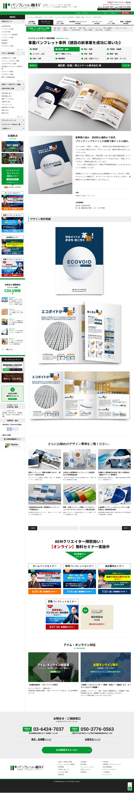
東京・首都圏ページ (41, 739)
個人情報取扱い (108, 767)
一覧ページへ (20, 49)
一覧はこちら (9, 349)
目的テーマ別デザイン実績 (11, 84)
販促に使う (5, 113)
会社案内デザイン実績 (9, 58)
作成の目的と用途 (8, 88)
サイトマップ (107, 775)
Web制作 (5, 40)
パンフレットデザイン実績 (10, 61)
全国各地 (108, 30)
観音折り (66, 30)
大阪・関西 (99, 30)
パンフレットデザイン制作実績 (64, 17)
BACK (34, 66)
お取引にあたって (63, 770)
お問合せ (126, 13)
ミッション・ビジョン (95, 13)
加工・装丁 (57, 30)
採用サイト (114, 13)
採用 (65, 28)
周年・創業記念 (108, 28)
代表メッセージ (85, 770)
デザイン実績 (48, 17)
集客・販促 (82, 28)
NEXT (125, 66)
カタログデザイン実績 (9, 63)
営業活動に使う (7, 93)
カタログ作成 (6, 32)
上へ (130, 785)
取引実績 (84, 13)
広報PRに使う (6, 102)
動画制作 (4, 43)
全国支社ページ (92, 739)
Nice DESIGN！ (76, 30)
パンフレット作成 (7, 29)
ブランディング (7, 104)
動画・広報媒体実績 (8, 77)
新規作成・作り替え (8, 107)
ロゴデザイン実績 (7, 74)
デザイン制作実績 (8, 53)
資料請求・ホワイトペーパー (112, 764)
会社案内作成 (6, 26)
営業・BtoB (57, 28)
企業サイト (106, 13)
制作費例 (61, 767)
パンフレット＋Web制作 (10, 34)
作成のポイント (7, 21)
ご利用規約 (106, 772)
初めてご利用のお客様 (65, 762)
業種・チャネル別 (7, 99)
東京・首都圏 (88, 30)
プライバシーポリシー (110, 770)
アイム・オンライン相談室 (66, 764)
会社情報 (78, 13)
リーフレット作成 (7, 37)
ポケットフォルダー (121, 28)
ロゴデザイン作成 (7, 46)
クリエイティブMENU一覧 (11, 124)
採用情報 (83, 772)
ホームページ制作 (7, 71)
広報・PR (72, 28)
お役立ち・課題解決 (12, 287)
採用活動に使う (7, 96)
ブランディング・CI (94, 28)
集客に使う (5, 110)
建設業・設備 (80, 17)
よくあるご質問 (63, 772)
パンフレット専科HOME (34, 17)
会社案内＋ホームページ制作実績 (12, 67)
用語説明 (61, 775)
